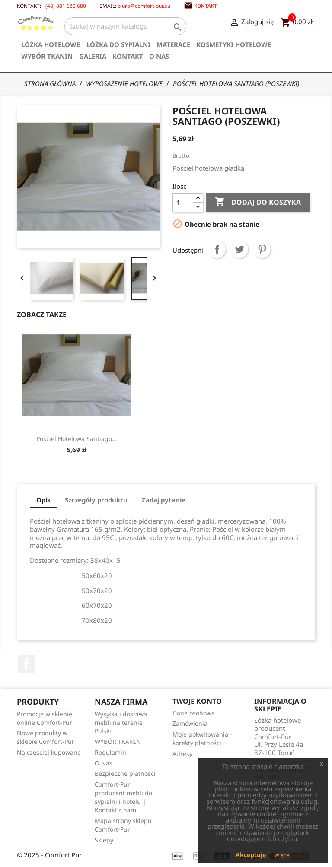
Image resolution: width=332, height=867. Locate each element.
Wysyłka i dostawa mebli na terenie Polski (121, 722)
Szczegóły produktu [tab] (96, 499)
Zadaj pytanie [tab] (163, 499)
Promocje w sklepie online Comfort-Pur (44, 718)
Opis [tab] (43, 499)
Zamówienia (190, 723)
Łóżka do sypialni (118, 44)
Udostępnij (217, 249)
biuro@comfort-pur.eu (144, 5)
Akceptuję (251, 855)
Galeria (92, 56)
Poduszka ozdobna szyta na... (76, 439)
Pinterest (262, 249)
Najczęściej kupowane (49, 752)
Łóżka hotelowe (50, 44)
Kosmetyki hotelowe (233, 44)
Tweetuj (239, 249)
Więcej (282, 855)
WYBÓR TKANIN (47, 56)
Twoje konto (197, 701)
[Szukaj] (125, 26)
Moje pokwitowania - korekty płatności (202, 738)
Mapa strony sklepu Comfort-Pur (123, 824)
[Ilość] (182, 202)
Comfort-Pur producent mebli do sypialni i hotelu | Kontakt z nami (123, 797)
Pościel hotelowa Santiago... (218, 439)
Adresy (182, 753)
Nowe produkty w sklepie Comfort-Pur (45, 737)
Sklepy (104, 840)
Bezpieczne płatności (125, 773)
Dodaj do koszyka (258, 202)
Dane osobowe (193, 713)
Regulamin (110, 752)
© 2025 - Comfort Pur (49, 855)
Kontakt (205, 5)
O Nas (159, 56)
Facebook (26, 664)
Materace (173, 44)
